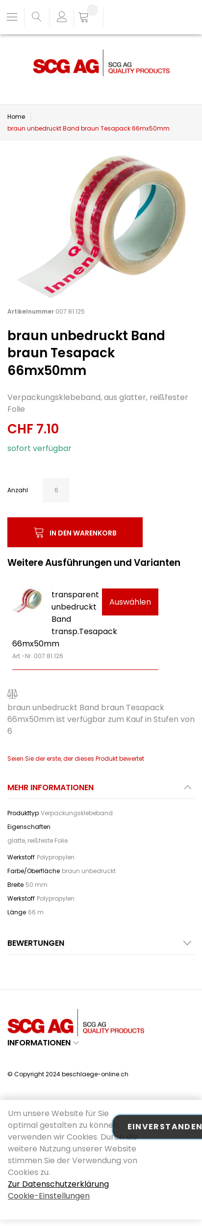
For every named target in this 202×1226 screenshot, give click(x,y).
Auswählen (130, 602)
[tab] (101, 790)
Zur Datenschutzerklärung (58, 1184)
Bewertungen (35, 943)
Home (16, 116)
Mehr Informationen (50, 787)
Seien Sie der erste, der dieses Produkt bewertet (75, 758)
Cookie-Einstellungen (49, 1195)
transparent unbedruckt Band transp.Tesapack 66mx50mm (64, 619)
